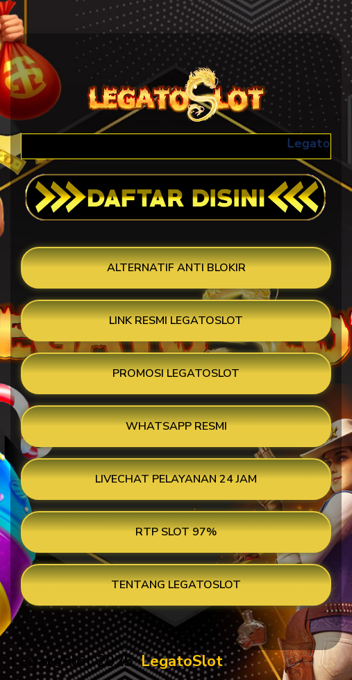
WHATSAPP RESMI (176, 426)
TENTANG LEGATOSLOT (176, 584)
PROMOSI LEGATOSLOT (176, 373)
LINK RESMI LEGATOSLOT (176, 320)
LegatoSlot (182, 661)
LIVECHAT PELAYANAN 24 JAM (176, 479)
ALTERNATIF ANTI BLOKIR (176, 267)
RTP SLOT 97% (176, 532)
